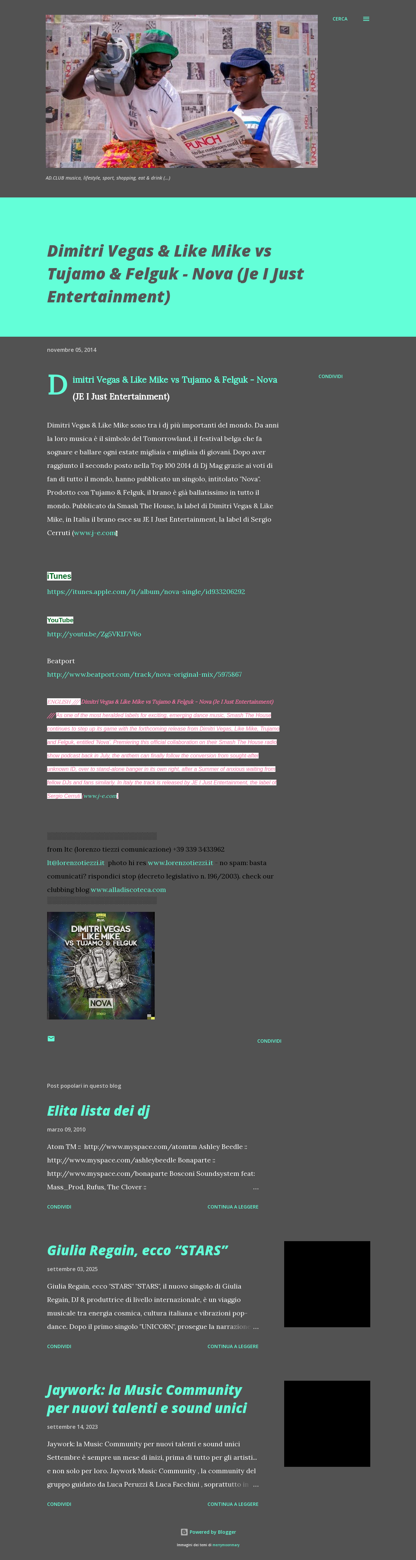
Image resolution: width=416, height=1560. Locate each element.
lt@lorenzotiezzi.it (76, 862)
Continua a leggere (233, 1206)
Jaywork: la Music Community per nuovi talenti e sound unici (147, 1398)
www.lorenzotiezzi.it (180, 862)
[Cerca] (340, 19)
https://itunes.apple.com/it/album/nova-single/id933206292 (146, 591)
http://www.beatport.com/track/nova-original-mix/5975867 (144, 674)
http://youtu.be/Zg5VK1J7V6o (94, 634)
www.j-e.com (95, 532)
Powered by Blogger (208, 1532)
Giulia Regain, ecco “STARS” (137, 1250)
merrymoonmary (226, 1545)
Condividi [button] (330, 376)
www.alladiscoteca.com (128, 889)
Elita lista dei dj (98, 1110)
